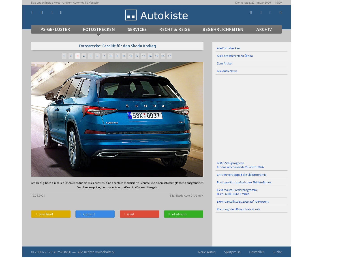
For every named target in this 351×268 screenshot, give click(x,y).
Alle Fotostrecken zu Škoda (235, 56)
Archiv (264, 29)
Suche (277, 252)
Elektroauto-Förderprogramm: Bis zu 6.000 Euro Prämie (237, 192)
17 (169, 56)
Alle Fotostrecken (228, 48)
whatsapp (177, 214)
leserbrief (44, 214)
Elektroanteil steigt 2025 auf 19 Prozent (243, 201)
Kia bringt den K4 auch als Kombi (238, 209)
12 (137, 56)
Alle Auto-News (227, 71)
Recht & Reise (174, 29)
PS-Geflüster (55, 29)
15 (156, 56)
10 (124, 56)
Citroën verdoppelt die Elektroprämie (241, 175)
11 (130, 56)
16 (163, 56)
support (87, 214)
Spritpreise (232, 252)
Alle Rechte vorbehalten (95, 252)
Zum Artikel (224, 63)
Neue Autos (207, 252)
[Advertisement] (251, 117)
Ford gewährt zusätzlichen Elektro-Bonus (244, 182)
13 (143, 56)
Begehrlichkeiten (223, 29)
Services (137, 29)
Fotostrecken (99, 29)
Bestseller (256, 252)
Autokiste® (62, 252)
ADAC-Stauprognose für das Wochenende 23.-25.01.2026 (240, 165)
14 (150, 56)
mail (129, 214)
